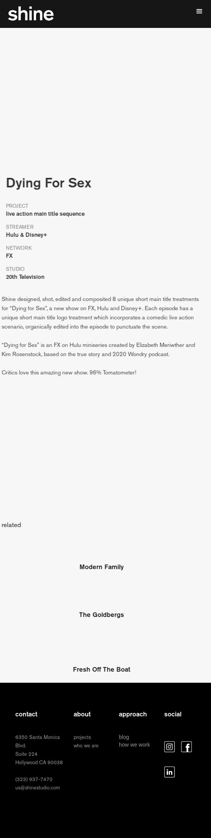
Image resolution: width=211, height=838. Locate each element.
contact (26, 714)
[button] (199, 11)
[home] (31, 14)
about (82, 714)
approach (133, 714)
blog (124, 737)
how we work (134, 745)
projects (82, 737)
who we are (86, 746)
